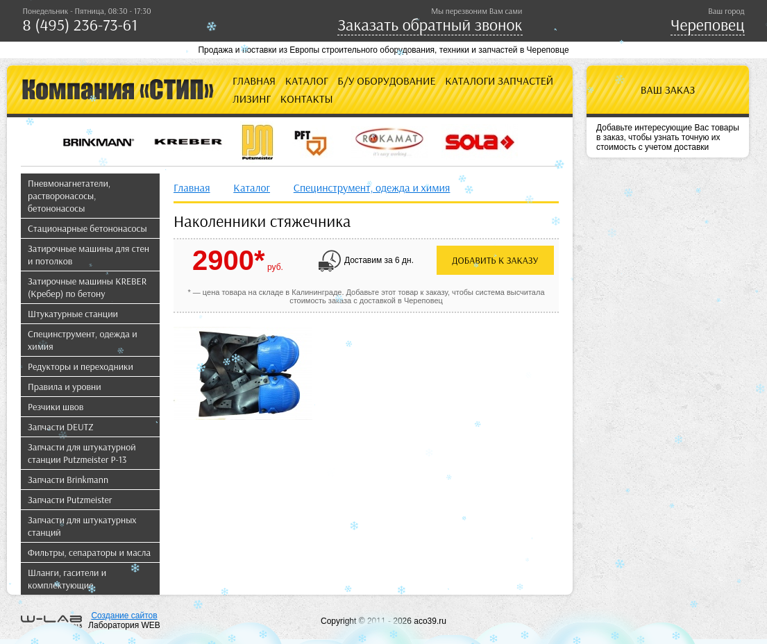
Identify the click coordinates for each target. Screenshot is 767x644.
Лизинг (252, 98)
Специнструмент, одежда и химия (82, 340)
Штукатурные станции (73, 313)
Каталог (306, 80)
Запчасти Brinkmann (68, 479)
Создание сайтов (124, 615)
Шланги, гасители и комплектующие (67, 578)
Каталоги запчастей (499, 80)
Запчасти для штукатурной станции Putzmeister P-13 (82, 453)
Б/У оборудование (386, 80)
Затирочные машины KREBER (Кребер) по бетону (87, 287)
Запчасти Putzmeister (70, 499)
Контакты (306, 98)
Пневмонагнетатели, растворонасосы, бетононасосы (69, 195)
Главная (254, 80)
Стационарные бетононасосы (87, 228)
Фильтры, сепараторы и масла (89, 552)
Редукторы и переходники (80, 366)
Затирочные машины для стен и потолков (88, 254)
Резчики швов (55, 406)
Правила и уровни (64, 386)
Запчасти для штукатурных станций (82, 526)
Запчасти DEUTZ (61, 427)
